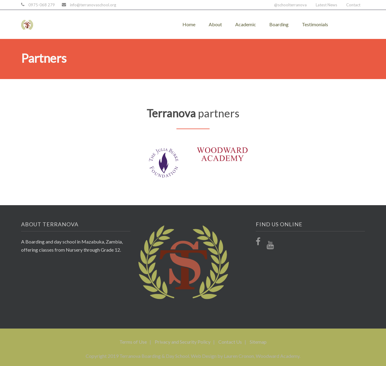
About (215, 24)
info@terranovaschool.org (93, 4)
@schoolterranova (290, 4)
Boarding (279, 24)
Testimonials (315, 24)
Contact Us (230, 342)
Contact (353, 4)
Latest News (326, 4)
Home (188, 24)
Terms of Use (133, 342)
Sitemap (258, 342)
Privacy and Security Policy (182, 342)
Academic (245, 24)
